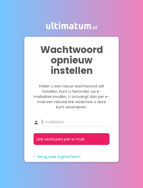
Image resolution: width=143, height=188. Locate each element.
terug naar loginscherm (57, 156)
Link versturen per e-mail (60, 139)
